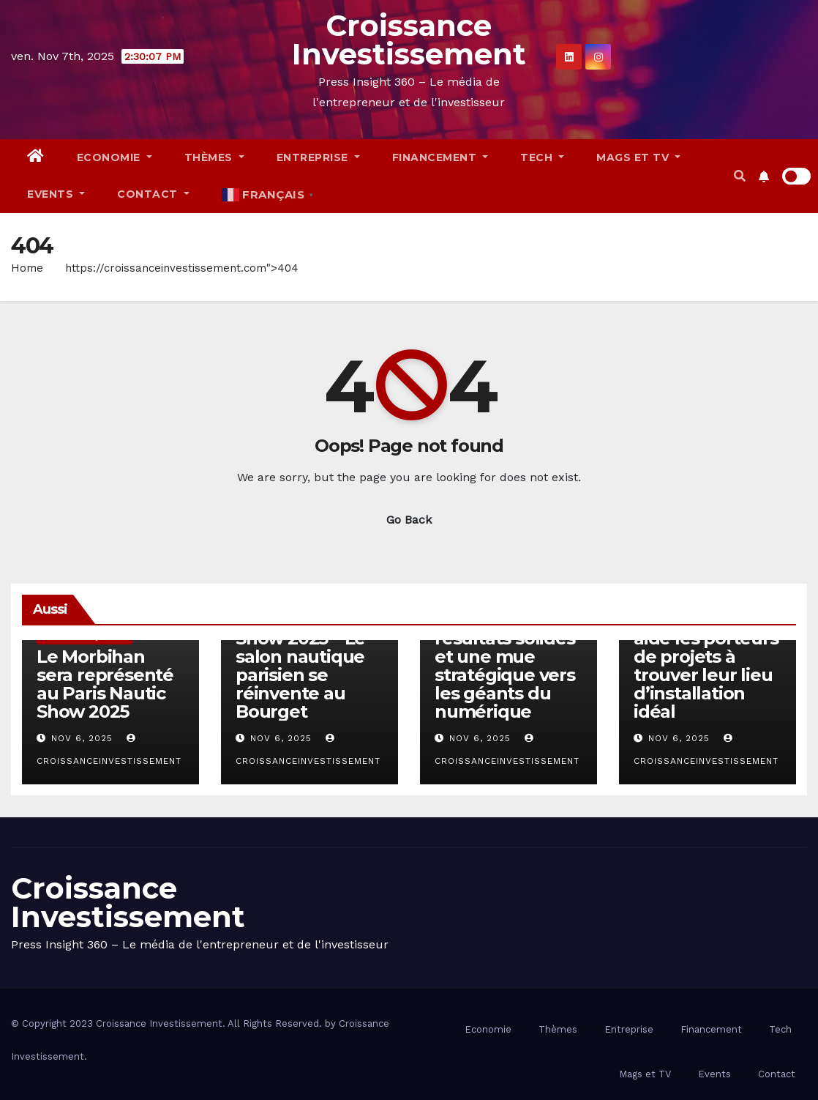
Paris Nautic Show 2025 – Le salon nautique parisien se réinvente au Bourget (300, 665)
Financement (440, 157)
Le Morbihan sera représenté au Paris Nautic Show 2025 (105, 684)
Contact (153, 194)
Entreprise (318, 157)
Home (27, 268)
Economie (114, 157)
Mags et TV (638, 157)
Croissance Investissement (409, 39)
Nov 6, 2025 (82, 738)
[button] (740, 176)
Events (56, 194)
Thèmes (214, 157)
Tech (542, 157)
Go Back (409, 520)
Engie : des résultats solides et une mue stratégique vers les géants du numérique (505, 665)
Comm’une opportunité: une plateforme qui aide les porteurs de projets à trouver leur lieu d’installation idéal (707, 647)
